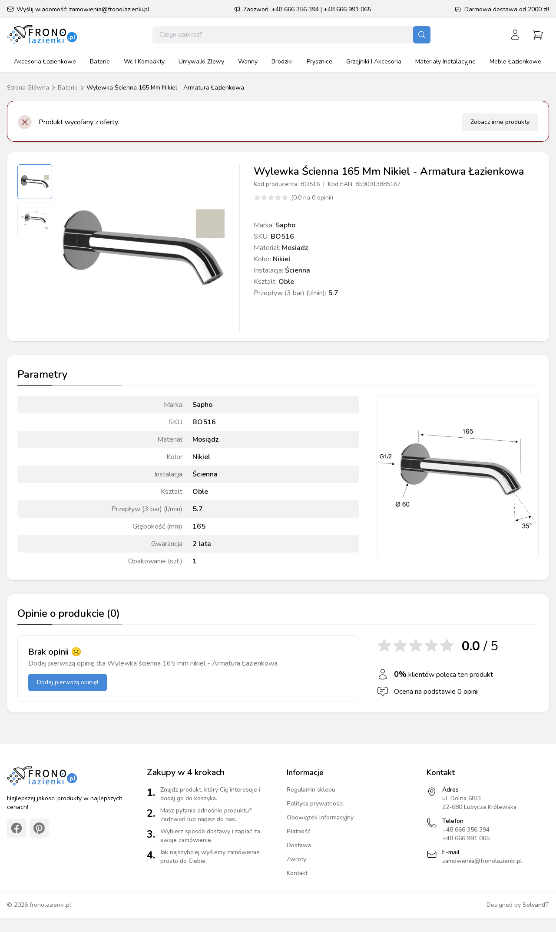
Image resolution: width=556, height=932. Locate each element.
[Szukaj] (421, 34)
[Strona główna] (43, 34)
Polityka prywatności (315, 803)
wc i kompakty (144, 61)
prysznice (319, 61)
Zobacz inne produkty (500, 122)
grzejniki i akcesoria (373, 61)
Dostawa (299, 845)
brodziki (282, 61)
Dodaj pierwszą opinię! (67, 682)
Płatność (299, 831)
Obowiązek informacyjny (320, 817)
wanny (248, 61)
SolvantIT (536, 905)
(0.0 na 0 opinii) (312, 197)
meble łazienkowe (515, 61)
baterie (100, 61)
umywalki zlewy (201, 61)
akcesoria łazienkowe (45, 61)
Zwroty (296, 859)
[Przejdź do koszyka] (537, 34)
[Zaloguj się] (515, 34)
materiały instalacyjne (445, 61)
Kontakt (297, 873)
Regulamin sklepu (311, 790)
